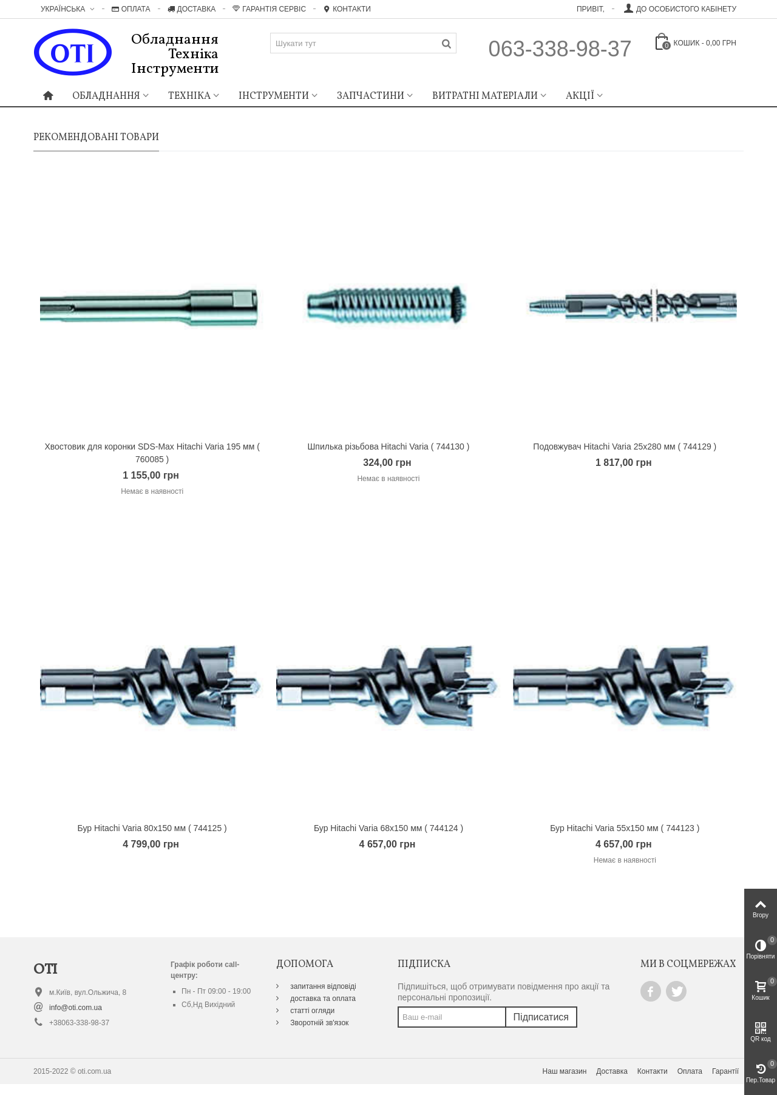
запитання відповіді (322, 986)
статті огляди (311, 1010)
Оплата (131, 9)
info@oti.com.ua (75, 1007)
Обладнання (106, 96)
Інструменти (274, 96)
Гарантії (725, 1071)
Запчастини (370, 96)
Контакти (347, 9)
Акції (580, 96)
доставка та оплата (322, 998)
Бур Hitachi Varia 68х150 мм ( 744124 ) (388, 828)
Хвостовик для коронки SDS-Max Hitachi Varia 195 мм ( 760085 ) (151, 453)
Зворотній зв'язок (318, 1023)
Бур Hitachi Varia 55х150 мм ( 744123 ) (624, 828)
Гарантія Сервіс (269, 9)
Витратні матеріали (485, 96)
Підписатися (541, 1017)
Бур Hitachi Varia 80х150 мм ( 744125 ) (152, 828)
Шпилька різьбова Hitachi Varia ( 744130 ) (389, 446)
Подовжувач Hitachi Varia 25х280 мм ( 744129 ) (624, 446)
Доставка (192, 9)
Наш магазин (565, 1071)
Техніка (189, 96)
